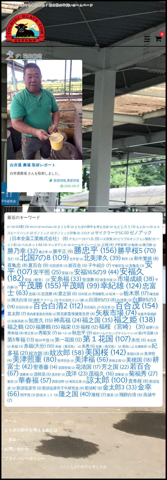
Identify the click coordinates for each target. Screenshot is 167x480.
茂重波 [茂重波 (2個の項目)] (121, 374)
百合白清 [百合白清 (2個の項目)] (24, 307)
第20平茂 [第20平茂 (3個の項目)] (44, 340)
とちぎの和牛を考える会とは (31, 430)
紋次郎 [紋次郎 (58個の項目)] (67, 353)
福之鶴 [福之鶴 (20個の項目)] (21, 327)
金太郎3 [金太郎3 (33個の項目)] (120, 387)
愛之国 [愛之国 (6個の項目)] (67, 294)
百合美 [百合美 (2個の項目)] (107, 307)
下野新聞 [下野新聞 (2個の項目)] (122, 245)
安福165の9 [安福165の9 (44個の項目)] (96, 272)
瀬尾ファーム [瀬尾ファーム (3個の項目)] (45, 300)
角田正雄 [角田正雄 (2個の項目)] (77, 381)
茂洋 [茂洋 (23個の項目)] (77, 374)
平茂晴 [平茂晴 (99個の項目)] (80, 286)
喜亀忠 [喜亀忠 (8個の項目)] (17, 265)
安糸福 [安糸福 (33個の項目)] (66, 279)
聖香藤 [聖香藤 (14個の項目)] (45, 367)
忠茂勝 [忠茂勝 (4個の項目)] (49, 294)
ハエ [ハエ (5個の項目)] (92, 239)
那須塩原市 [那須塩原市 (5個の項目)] (28, 388)
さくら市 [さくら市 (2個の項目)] (65, 227)
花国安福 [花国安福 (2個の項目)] (66, 368)
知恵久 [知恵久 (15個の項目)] (41, 321)
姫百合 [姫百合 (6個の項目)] (77, 265)
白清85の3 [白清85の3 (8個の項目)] (102, 300)
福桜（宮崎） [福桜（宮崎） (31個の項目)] (122, 327)
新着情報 (59, 179)
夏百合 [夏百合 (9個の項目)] (38, 265)
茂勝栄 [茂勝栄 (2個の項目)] (26, 374)
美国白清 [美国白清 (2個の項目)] (135, 354)
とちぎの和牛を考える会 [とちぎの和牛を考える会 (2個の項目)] (94, 227)
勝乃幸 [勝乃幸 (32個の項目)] (22, 251)
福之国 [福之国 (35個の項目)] (97, 320)
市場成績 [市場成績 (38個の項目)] (135, 279)
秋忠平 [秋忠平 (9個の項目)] (82, 332)
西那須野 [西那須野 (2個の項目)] (60, 381)
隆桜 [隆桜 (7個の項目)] (99, 394)
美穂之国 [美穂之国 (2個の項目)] (117, 361)
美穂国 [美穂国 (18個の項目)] (139, 360)
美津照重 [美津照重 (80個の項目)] (34, 359)
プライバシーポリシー (24, 459)
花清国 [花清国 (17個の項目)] (88, 367)
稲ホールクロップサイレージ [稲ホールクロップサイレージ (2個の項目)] (115, 333)
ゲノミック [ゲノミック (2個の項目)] (43, 233)
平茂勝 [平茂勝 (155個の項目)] (39, 286)
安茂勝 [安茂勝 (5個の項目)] (90, 280)
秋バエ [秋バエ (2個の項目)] (64, 333)
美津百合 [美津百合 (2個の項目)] (65, 361)
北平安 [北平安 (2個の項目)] (76, 259)
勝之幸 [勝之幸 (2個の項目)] (45, 252)
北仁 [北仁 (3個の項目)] (13, 259)
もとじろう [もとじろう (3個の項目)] (124, 227)
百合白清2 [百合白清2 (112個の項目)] (58, 306)
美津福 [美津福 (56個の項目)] (91, 359)
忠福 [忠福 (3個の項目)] (34, 294)
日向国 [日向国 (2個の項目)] (84, 294)
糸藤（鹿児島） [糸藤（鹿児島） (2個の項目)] (108, 346)
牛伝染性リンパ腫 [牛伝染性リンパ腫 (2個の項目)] (73, 300)
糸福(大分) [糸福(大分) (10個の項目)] (39, 346)
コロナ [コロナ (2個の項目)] (87, 233)
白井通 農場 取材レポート (33, 164)
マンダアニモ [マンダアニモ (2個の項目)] (59, 245)
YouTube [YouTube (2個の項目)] (49, 227)
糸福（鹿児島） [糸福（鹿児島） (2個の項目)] (68, 346)
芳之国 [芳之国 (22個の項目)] (115, 367)
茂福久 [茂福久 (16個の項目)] (101, 374)
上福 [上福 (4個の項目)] (107, 245)
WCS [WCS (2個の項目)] (35, 227)
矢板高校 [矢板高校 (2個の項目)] (19, 321)
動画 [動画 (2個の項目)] (137, 245)
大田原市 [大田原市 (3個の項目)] (58, 266)
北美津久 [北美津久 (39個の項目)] (102, 258)
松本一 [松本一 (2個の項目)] (116, 294)
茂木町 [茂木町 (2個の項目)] (58, 374)
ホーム (10, 421)
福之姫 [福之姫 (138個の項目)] (134, 319)
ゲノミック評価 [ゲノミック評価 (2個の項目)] (67, 233)
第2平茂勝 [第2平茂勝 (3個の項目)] (148, 333)
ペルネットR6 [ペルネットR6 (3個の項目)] (34, 245)
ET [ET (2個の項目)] (11, 227)
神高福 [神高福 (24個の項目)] (67, 320)
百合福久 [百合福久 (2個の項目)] (92, 307)
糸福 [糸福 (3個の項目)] (17, 346)
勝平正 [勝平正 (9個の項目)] (63, 251)
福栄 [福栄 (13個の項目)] (70, 327)
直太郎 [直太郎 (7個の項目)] (16, 313)
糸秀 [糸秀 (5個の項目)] (88, 346)
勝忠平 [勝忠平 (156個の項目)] (95, 250)
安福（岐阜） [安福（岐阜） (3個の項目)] (37, 280)
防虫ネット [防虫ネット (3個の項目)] (47, 395)
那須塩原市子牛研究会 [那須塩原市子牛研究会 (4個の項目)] (63, 388)
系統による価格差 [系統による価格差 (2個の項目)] (136, 346)
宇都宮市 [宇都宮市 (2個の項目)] (120, 266)
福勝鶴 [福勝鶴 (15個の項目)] (48, 327)
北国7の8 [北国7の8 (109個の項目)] (44, 258)
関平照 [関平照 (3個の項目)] (27, 395)
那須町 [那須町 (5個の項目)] (93, 388)
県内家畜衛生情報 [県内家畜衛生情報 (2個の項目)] (41, 314)
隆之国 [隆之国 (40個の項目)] (75, 394)
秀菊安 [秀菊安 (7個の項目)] (47, 333)
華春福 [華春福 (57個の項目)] (34, 380)
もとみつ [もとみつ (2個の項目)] (144, 227)
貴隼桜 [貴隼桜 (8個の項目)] (138, 381)
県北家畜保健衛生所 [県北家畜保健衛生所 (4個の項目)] (76, 314)
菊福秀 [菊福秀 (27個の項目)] (143, 373)
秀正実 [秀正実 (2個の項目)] (31, 333)
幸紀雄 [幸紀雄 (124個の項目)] (121, 286)
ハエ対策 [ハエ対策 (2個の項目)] (108, 239)
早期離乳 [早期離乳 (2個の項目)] (100, 294)
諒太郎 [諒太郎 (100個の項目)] (106, 380)
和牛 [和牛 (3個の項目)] (127, 259)
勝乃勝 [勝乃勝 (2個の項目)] (149, 245)
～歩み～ (12, 440)
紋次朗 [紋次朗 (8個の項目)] (39, 353)
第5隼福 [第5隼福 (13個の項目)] (20, 340)
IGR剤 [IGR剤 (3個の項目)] (22, 227)
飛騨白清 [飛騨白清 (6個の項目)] (130, 395)
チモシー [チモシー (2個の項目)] (77, 239)
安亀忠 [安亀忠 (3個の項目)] (136, 266)
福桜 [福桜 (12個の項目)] (89, 327)
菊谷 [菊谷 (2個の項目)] (12, 381)
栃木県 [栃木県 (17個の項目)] (136, 293)
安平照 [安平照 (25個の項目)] (47, 272)
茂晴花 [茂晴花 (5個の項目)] (42, 374)
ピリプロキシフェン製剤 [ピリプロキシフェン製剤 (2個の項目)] (136, 239)
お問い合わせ (16, 449)
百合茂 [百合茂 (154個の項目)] (136, 306)
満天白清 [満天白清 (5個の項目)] (21, 300)
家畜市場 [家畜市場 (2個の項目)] (108, 280)
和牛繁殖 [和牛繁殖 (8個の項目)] (146, 258)
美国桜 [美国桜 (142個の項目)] (105, 352)
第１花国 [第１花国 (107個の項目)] (107, 339)
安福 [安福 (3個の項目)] (67, 273)
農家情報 (72, 179)
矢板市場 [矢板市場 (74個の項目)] (116, 313)
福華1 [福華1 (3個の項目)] (152, 328)
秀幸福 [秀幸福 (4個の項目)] (15, 333)
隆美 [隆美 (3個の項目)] (112, 395)
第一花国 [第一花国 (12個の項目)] (68, 339)
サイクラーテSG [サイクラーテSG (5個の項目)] (112, 233)
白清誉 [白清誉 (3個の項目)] (124, 300)
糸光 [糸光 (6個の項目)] (138, 340)
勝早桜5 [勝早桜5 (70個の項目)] (137, 251)
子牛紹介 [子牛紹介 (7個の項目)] (99, 265)
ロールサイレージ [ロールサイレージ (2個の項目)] (85, 245)
